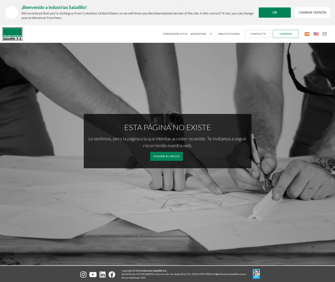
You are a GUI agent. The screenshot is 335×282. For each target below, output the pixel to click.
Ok (274, 12)
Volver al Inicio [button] (166, 156)
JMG (143, 277)
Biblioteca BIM (228, 33)
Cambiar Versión (312, 12)
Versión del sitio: (175, 34)
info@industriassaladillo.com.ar (229, 274)
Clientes (285, 33)
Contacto (258, 33)
